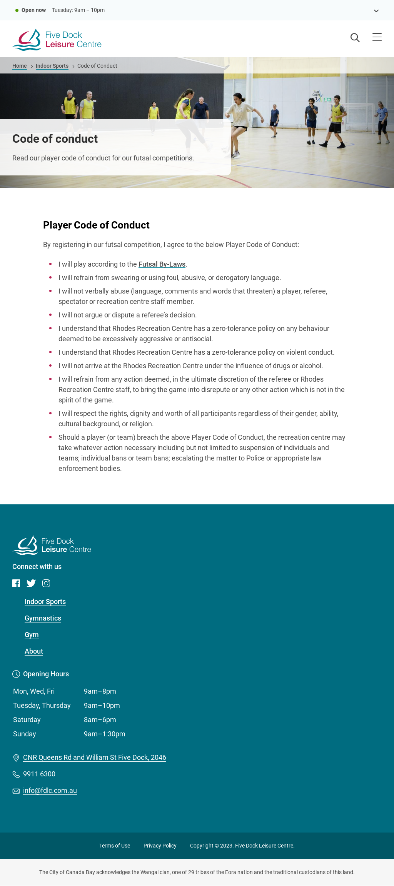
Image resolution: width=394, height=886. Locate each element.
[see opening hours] (376, 10)
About (34, 651)
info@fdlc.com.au (50, 790)
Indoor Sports (52, 66)
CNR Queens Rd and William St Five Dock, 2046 (94, 757)
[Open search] (355, 39)
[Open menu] (377, 38)
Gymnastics (43, 618)
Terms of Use (114, 846)
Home (19, 66)
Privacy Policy (160, 846)
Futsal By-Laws (162, 264)
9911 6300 (39, 774)
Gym (32, 635)
